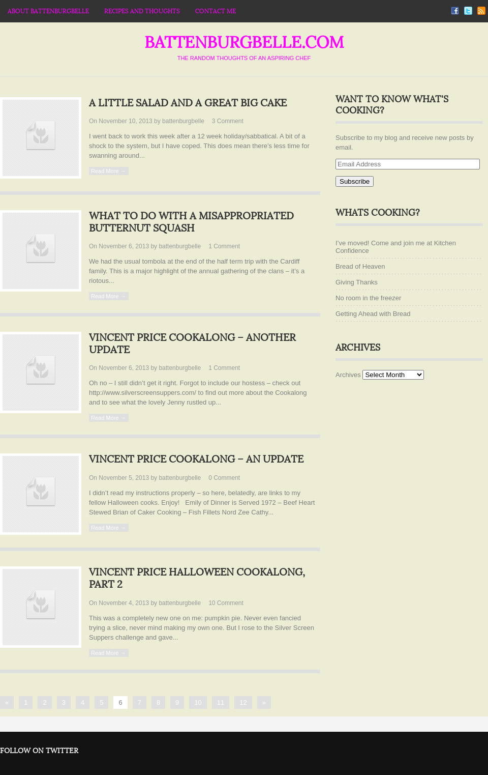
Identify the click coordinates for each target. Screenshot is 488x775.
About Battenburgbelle (48, 11)
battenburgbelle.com (244, 42)
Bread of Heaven (360, 266)
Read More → (108, 171)
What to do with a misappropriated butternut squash (191, 222)
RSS (481, 11)
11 (220, 702)
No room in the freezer (368, 298)
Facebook (455, 11)
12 (243, 702)
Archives (348, 375)
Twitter (468, 11)
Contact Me (215, 11)
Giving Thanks (357, 282)
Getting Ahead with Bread (373, 314)
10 (225, 603)
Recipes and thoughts (142, 11)
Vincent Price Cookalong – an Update (196, 459)
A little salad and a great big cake (188, 103)
